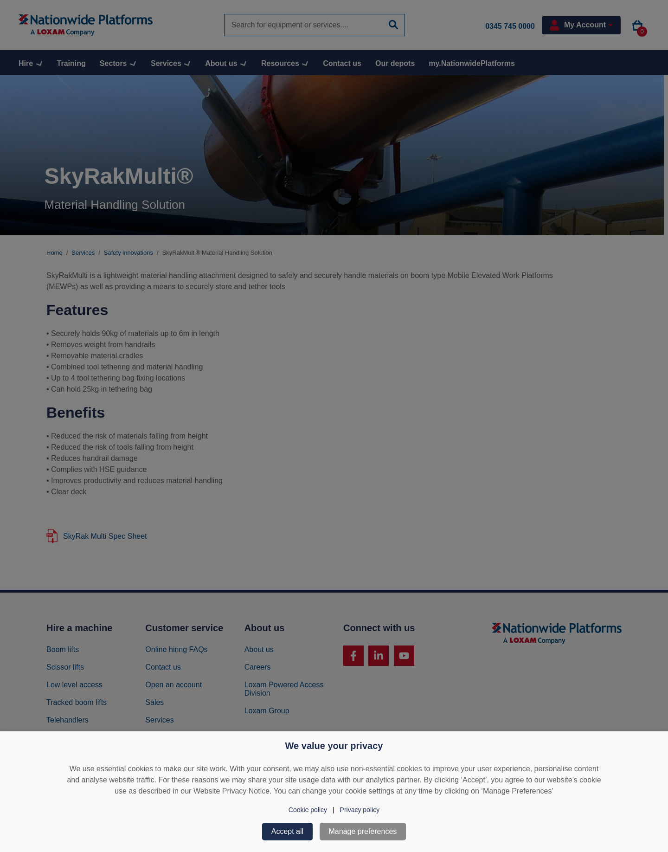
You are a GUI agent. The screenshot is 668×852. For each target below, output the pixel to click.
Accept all (287, 831)
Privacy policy (360, 809)
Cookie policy (308, 809)
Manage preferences (363, 831)
